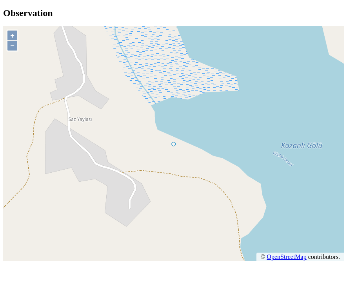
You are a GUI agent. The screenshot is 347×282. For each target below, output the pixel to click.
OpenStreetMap (286, 256)
